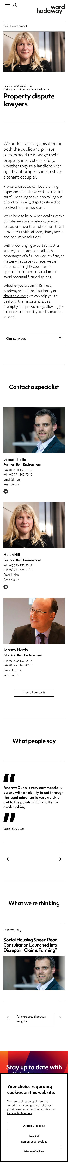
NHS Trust (43, 285)
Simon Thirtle (14, 460)
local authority (41, 291)
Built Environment (15, 26)
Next (60, 859)
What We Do (20, 86)
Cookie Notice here (19, 1122)
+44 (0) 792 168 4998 (17, 665)
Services (23, 89)
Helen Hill (11, 555)
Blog (19, 930)
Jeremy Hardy (15, 650)
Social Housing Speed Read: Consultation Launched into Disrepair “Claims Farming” (31, 945)
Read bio (11, 485)
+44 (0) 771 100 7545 (17, 475)
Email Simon (11, 480)
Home (6, 86)
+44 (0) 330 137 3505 (17, 661)
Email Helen (11, 575)
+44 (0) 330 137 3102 (17, 470)
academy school (15, 291)
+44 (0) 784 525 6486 (17, 570)
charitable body (15, 296)
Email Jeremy (12, 670)
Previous (7, 859)
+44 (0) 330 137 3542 (17, 566)
